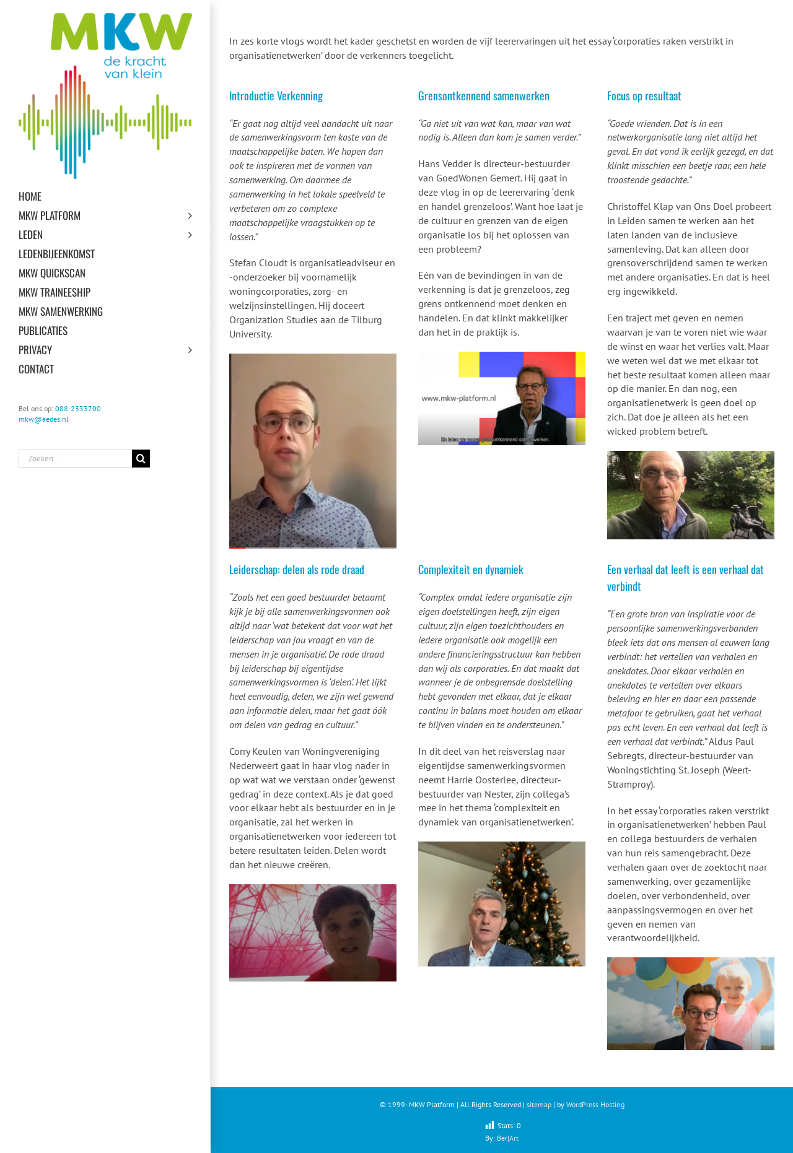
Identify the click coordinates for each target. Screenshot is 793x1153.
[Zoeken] (141, 459)
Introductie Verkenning (276, 95)
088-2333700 (78, 408)
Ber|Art (508, 1137)
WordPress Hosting (595, 1104)
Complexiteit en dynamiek (471, 569)
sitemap (539, 1104)
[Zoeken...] (75, 459)
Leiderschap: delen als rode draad (296, 569)
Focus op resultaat (644, 95)
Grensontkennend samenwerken (484, 95)
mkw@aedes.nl (44, 419)
